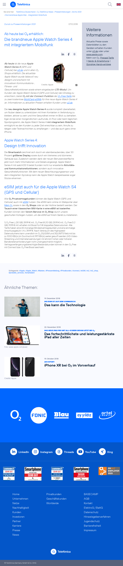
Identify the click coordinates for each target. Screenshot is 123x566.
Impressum (90, 530)
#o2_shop (94, 271)
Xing (110, 452)
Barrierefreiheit (92, 525)
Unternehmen (20, 498)
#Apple (22, 271)
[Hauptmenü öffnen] (4, 4)
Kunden (16, 512)
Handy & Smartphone (98, 60)
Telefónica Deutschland (25, 12)
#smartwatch (30, 273)
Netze (15, 503)
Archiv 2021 (76, 12)
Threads (69, 452)
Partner (16, 521)
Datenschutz (91, 512)
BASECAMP (91, 494)
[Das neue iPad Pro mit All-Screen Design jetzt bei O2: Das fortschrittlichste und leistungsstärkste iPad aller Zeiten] (60, 336)
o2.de (20, 70)
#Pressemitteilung (52, 271)
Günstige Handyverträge (98, 64)
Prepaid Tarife (107, 57)
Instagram (46, 452)
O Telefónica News (45, 12)
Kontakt (88, 503)
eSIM (25, 202)
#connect (76, 271)
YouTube (90, 452)
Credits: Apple (47, 84)
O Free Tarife (65, 96)
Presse (16, 530)
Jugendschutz (92, 521)
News (15, 534)
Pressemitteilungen (63, 12)
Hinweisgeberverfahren (97, 516)
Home (15, 494)
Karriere (16, 525)
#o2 (87, 271)
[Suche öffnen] (110, 4)
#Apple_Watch (31, 271)
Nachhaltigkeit (20, 507)
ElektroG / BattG (93, 507)
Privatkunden (53, 494)
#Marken (41, 271)
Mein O (8, 205)
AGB (86, 498)
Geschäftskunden (56, 498)
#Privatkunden (65, 271)
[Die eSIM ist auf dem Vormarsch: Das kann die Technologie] (60, 306)
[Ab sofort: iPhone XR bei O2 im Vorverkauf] (60, 368)
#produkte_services (16, 273)
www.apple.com (94, 54)
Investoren (18, 516)
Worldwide (52, 503)
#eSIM (82, 271)
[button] (62, 54)
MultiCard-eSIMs (32, 99)
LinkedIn (24, 452)
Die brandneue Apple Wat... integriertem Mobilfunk (26, 15)
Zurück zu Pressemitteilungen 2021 (20, 24)
